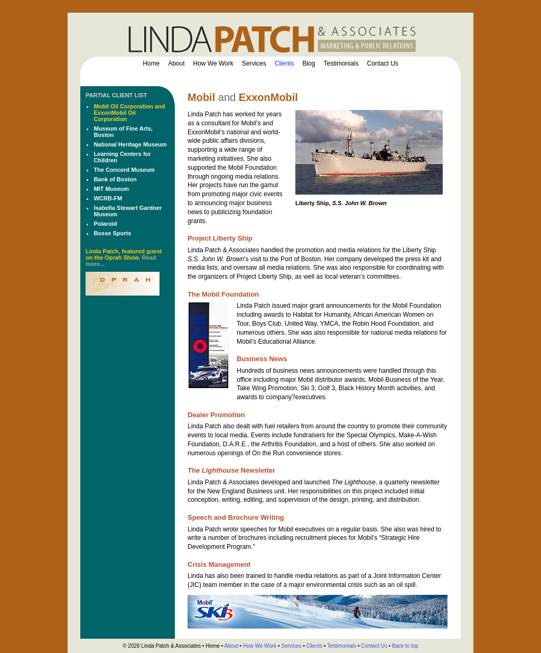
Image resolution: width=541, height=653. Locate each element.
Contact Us (382, 63)
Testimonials (340, 63)
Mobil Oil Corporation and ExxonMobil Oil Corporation (129, 112)
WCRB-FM (108, 198)
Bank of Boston (115, 179)
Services (254, 63)
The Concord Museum (124, 170)
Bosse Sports (112, 233)
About (176, 63)
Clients (284, 63)
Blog (308, 63)
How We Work (213, 63)
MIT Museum (111, 189)
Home (151, 63)
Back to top (405, 646)
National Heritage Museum (130, 144)
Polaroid (105, 223)
